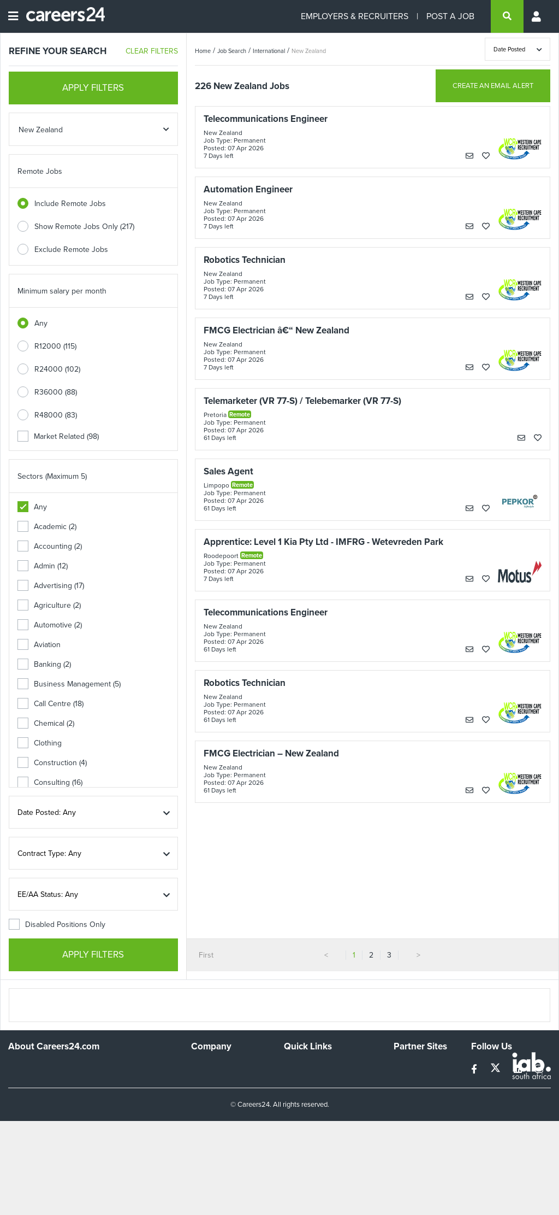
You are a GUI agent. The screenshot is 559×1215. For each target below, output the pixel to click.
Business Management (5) (69, 684)
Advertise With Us (221, 1082)
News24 (407, 1082)
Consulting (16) (49, 782)
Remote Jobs (39, 171)
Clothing (39, 743)
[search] (507, 16)
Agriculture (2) (49, 605)
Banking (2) (44, 664)
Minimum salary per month (61, 291)
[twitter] (496, 1069)
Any (40, 323)
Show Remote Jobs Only (84, 226)
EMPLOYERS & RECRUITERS (354, 16)
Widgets (297, 1121)
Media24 (408, 1112)
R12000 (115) (55, 346)
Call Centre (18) (50, 703)
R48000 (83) (55, 415)
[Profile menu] (537, 16)
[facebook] (475, 1069)
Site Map (298, 1082)
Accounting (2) (49, 546)
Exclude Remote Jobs (71, 249)
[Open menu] (13, 16)
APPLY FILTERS (93, 88)
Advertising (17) (50, 585)
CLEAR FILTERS (152, 51)
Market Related (58, 436)
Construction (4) (52, 762)
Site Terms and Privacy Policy (322, 1101)
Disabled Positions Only (57, 924)
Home (203, 50)
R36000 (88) (55, 392)
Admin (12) (42, 566)
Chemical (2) (45, 723)
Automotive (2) (49, 625)
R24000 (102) (57, 369)
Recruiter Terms (310, 1136)
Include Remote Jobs (70, 203)
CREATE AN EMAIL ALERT (493, 85)
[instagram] (539, 1069)
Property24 (412, 1097)
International (269, 50)
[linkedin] (519, 1069)
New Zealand (309, 50)
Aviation (39, 644)
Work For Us (212, 1067)
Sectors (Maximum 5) (52, 476)
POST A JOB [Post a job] (450, 16)
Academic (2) (46, 526)
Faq (290, 1151)
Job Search (231, 50)
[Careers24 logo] (61, 16)
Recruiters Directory (318, 1067)
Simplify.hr (410, 1067)
